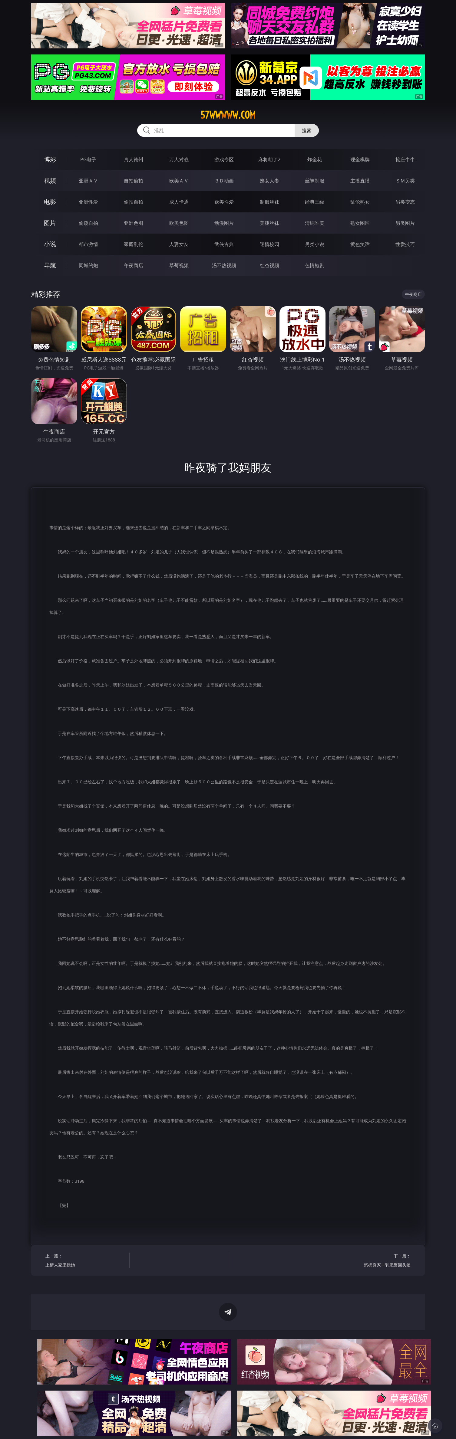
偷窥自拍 (88, 223)
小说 (50, 244)
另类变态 (405, 201)
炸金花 (314, 159)
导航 (50, 265)
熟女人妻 (269, 180)
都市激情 (88, 244)
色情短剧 (314, 265)
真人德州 (133, 159)
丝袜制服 (314, 180)
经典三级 (314, 201)
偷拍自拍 (133, 201)
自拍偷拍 (133, 180)
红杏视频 (269, 265)
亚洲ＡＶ (88, 180)
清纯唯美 (314, 223)
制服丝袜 (269, 201)
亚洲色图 (133, 223)
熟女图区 (360, 223)
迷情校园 (269, 244)
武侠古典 (224, 244)
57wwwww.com (228, 115)
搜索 (307, 130)
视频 (50, 180)
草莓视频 (179, 265)
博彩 (50, 159)
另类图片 (405, 223)
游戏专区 (224, 159)
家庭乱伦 (133, 244)
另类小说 (314, 244)
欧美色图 (179, 223)
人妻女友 (179, 244)
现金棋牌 (360, 159)
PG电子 (88, 159)
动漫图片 (224, 223)
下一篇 (371, 1261)
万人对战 (179, 159)
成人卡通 (179, 201)
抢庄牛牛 (405, 159)
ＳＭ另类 (405, 180)
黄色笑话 (360, 244)
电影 (50, 202)
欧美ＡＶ (179, 180)
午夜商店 (133, 265)
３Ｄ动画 (224, 180)
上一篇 (85, 1261)
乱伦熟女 (360, 201)
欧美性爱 (224, 201)
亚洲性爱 (88, 201)
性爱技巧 (405, 244)
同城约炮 (88, 265)
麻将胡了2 (269, 159)
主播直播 (360, 180)
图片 (50, 223)
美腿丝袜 (269, 223)
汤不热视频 (224, 265)
